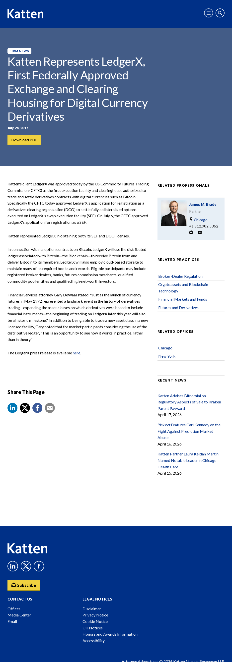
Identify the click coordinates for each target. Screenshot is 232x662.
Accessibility (93, 640)
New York (166, 356)
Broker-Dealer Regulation (180, 276)
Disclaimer (91, 608)
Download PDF (24, 139)
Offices (13, 608)
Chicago (198, 219)
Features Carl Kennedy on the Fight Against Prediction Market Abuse (189, 431)
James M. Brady (202, 204)
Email (12, 621)
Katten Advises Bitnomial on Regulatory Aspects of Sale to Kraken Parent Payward (189, 402)
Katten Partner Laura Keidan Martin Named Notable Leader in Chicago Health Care (188, 460)
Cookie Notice (95, 621)
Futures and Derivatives (178, 307)
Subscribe (23, 585)
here (76, 353)
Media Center (19, 614)
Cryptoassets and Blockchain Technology (183, 287)
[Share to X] (25, 408)
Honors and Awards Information (110, 634)
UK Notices (92, 627)
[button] (12, 408)
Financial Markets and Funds (182, 299)
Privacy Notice (95, 614)
